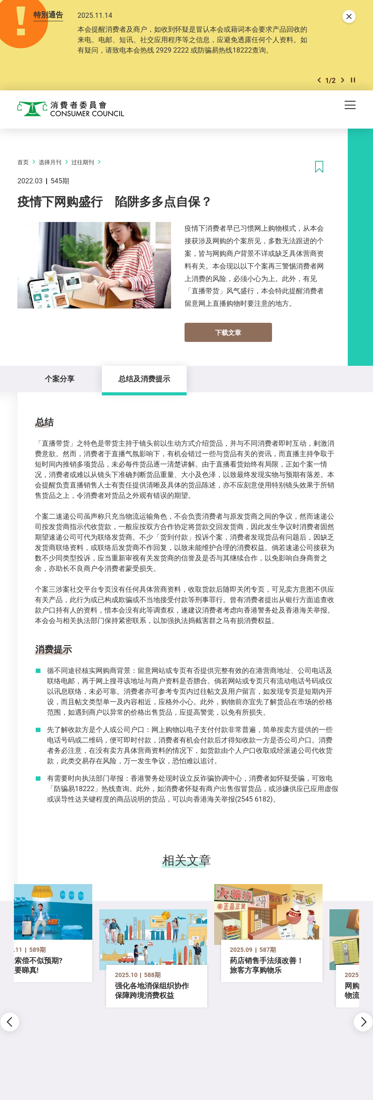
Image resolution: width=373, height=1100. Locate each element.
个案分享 (59, 379)
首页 (23, 162)
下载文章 (228, 332)
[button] (319, 80)
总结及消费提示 (144, 379)
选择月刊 (50, 162)
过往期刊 (82, 162)
